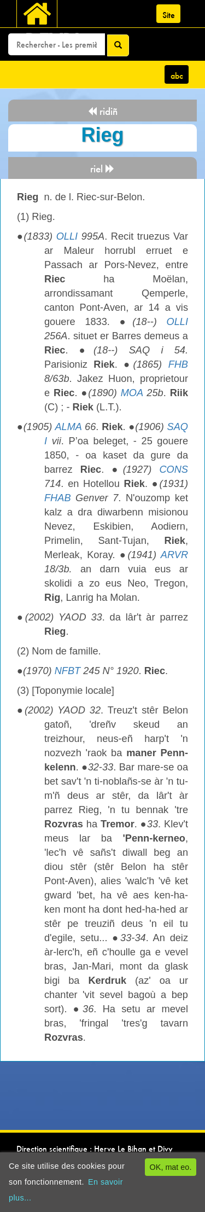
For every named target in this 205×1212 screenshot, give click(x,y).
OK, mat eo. (171, 1167)
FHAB (57, 497)
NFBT (68, 670)
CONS (173, 469)
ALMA (68, 426)
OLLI (67, 236)
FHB (178, 364)
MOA (132, 392)
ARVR (174, 554)
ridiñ (102, 111)
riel (102, 169)
